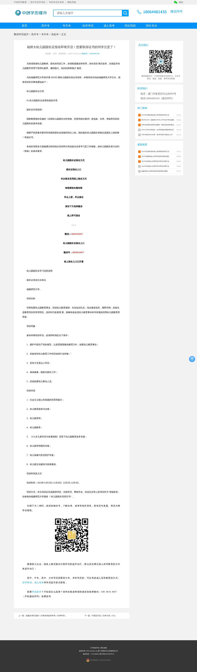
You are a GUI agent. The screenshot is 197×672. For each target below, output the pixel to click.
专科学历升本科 (56, 2)
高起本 (55, 34)
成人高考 (109, 25)
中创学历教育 (20, 2)
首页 (24, 25)
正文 (63, 34)
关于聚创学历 (94, 648)
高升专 (45, 25)
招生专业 (151, 25)
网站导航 (71, 2)
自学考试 (87, 25)
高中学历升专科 (37, 2)
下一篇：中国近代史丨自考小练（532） (100, 616)
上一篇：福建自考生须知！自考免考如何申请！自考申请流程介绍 (45, 616)
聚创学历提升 (21, 34)
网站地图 (104, 648)
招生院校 (130, 25)
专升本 (67, 25)
